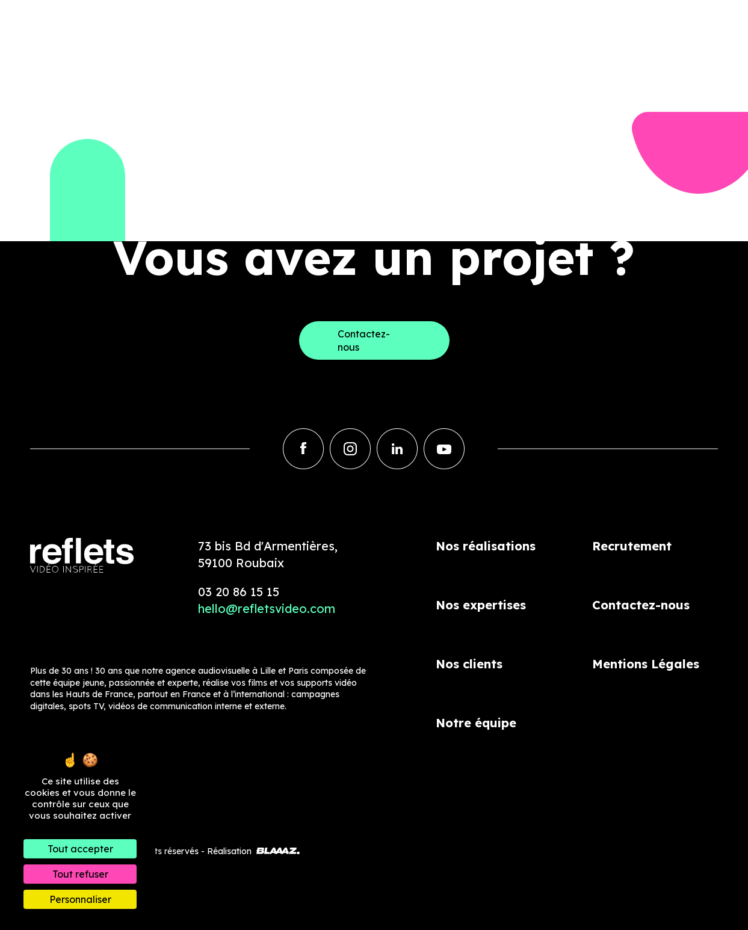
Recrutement (632, 545)
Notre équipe (476, 722)
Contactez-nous (641, 604)
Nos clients (469, 663)
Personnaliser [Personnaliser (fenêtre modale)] (80, 899)
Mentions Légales (645, 663)
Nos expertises (481, 604)
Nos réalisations (486, 545)
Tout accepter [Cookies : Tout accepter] (80, 849)
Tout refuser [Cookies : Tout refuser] (80, 874)
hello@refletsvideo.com (266, 608)
